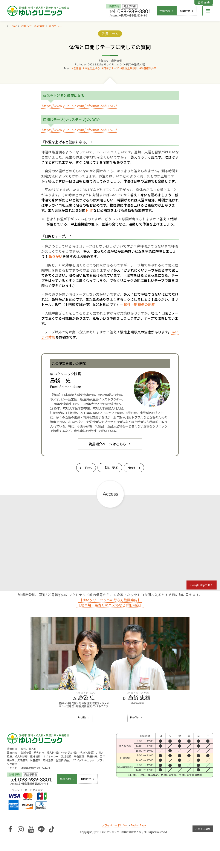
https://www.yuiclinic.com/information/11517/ (79, 105)
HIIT (89, 210)
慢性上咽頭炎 (130, 68)
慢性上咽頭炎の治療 (139, 304)
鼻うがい (55, 256)
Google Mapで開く (201, 585)
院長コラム (110, 33)
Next (133, 467)
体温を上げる (92, 68)
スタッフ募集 (203, 828)
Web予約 (166, 10)
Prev (86, 467)
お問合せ (187, 10)
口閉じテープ (111, 68)
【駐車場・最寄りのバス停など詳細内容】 (110, 605)
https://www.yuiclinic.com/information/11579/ (79, 129)
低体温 (77, 68)
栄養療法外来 (148, 68)
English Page (138, 825)
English (204, 2)
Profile (84, 717)
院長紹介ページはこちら (110, 443)
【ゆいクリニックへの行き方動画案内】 (110, 599)
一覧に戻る (109, 467)
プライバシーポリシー (115, 825)
